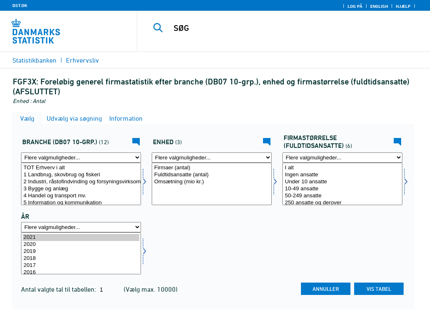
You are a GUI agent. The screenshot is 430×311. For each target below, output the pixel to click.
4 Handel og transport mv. (81, 195)
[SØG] (286, 28)
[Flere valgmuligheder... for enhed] (212, 157)
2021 (81, 237)
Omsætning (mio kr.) (211, 181)
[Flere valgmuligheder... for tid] (81, 227)
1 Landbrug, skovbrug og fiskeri (81, 174)
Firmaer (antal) (211, 167)
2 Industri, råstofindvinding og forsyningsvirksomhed (81, 181)
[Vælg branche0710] (81, 184)
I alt (342, 167)
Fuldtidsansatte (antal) (211, 174)
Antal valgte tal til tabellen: (59, 289)
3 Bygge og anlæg (81, 188)
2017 (81, 265)
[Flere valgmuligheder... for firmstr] (342, 157)
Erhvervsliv (82, 60)
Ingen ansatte (342, 174)
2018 (81, 258)
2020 (81, 244)
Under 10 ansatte (342, 181)
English (379, 6)
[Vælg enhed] (212, 184)
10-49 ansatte (342, 188)
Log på (355, 6)
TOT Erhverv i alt (81, 167)
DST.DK (19, 5)
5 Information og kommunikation (81, 202)
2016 (81, 272)
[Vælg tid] (81, 253)
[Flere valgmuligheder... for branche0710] (81, 157)
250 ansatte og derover (342, 202)
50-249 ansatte (342, 195)
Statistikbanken (34, 60)
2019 (81, 251)
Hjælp (403, 6)
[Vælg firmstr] (342, 184)
